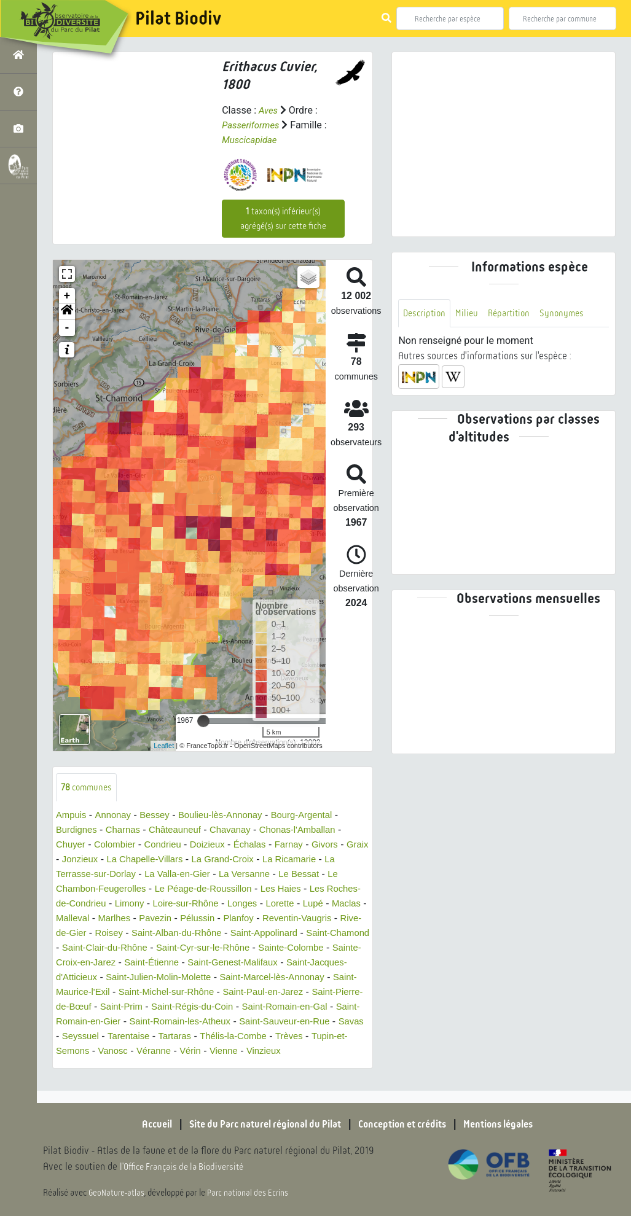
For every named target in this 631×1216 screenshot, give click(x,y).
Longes (291, 904)
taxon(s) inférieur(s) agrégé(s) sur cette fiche (283, 219)
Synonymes (570, 313)
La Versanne (271, 875)
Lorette (331, 904)
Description (426, 313)
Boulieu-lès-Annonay (231, 816)
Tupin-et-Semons (310, 1051)
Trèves (249, 1051)
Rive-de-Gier (167, 934)
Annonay (116, 816)
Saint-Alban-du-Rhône (291, 934)
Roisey (219, 934)
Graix (67, 860)
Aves (269, 110)
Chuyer (72, 845)
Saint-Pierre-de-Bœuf (253, 1007)
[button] (67, 312)
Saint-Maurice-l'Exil (260, 993)
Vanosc (72, 1066)
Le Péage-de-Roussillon (228, 889)
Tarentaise (78, 1051)
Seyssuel (336, 1037)
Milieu (470, 313)
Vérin (154, 1066)
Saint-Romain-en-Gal (199, 1022)
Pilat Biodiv (178, 18)
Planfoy (321, 919)
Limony (171, 904)
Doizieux (217, 845)
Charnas (127, 830)
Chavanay (242, 830)
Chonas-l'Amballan (314, 830)
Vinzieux (231, 1066)
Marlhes (188, 919)
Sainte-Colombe (157, 963)
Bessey (160, 816)
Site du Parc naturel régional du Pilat (257, 1124)
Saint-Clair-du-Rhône (260, 948)
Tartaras (128, 1051)
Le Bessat (329, 875)
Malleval (145, 919)
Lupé (67, 919)
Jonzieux (107, 860)
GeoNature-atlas (117, 1192)
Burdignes (78, 830)
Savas (294, 1037)
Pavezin (232, 919)
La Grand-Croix (260, 860)
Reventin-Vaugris (93, 934)
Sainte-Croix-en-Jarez (249, 963)
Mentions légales (512, 1124)
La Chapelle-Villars (177, 860)
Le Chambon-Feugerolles (111, 889)
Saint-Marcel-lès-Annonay (153, 993)
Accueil (140, 1124)
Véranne (115, 1066)
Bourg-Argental (318, 816)
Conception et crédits (407, 1124)
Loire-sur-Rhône (231, 904)
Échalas (262, 845)
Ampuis (72, 816)
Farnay (304, 845)
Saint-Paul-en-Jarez (154, 1007)
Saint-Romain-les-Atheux (110, 1037)
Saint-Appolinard (92, 948)
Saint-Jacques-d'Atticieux (223, 978)
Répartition (514, 313)
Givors (342, 845)
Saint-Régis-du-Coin (100, 1022)
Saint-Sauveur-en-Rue (223, 1037)
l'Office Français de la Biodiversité (188, 1167)
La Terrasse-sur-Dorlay (105, 875)
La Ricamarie (332, 860)
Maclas (102, 919)
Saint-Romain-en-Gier (302, 1022)
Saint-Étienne (334, 963)
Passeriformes (253, 125)
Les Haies (311, 889)
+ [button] (67, 296)
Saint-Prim (331, 1007)
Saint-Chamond (172, 948)
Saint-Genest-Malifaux (110, 978)
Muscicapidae (251, 140)
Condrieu (170, 845)
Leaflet (164, 745)
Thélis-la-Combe (190, 1051)
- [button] (67, 328)
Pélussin (277, 919)
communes (89, 787)
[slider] (203, 721)
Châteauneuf (183, 830)
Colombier (118, 845)
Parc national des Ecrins (251, 1192)
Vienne (189, 1066)
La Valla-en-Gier (200, 875)
